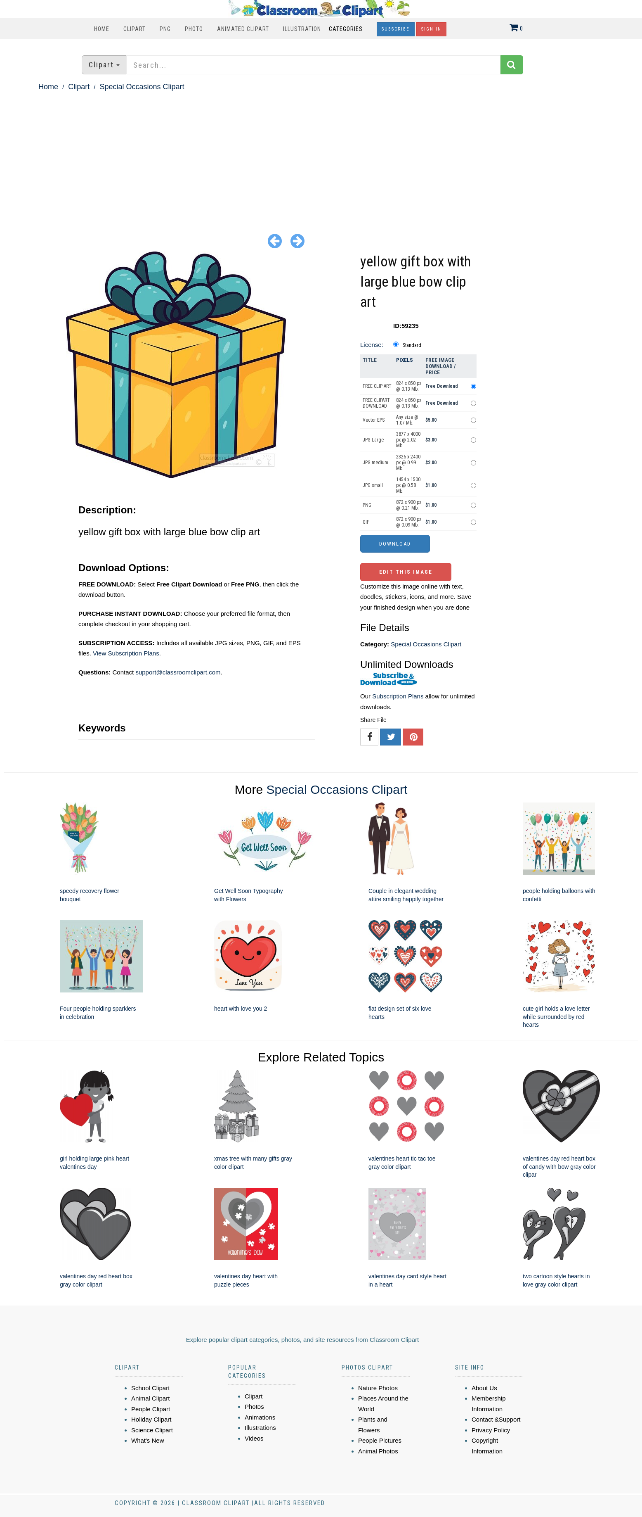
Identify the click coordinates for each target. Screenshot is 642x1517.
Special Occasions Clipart (141, 87)
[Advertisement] (321, 155)
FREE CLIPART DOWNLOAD (376, 403)
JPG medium (375, 462)
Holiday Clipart (151, 1419)
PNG (165, 29)
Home (101, 29)
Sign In (431, 29)
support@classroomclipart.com (177, 672)
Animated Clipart (243, 29)
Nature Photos (378, 1387)
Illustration (302, 29)
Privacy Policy (491, 1430)
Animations (260, 1417)
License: (371, 344)
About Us (484, 1387)
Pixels (404, 360)
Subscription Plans (397, 696)
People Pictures (379, 1440)
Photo (194, 29)
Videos (254, 1438)
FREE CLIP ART (377, 386)
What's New (147, 1440)
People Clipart (150, 1409)
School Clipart (150, 1387)
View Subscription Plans (126, 653)
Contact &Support (496, 1419)
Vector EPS (374, 420)
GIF (366, 522)
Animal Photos (378, 1451)
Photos (254, 1406)
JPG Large (373, 440)
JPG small (373, 485)
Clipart (134, 29)
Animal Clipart (150, 1398)
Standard (412, 345)
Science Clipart (152, 1430)
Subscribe (396, 29)
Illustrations (260, 1427)
